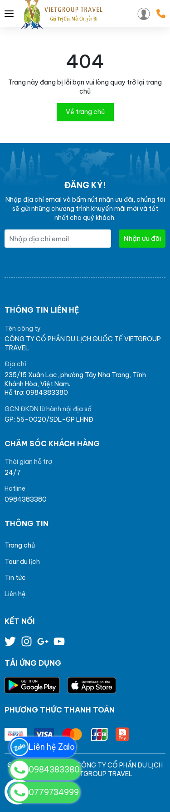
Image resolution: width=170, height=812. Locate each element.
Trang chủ (20, 545)
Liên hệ (15, 594)
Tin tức (15, 577)
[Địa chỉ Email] (58, 238)
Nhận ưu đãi (142, 238)
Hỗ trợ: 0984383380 (36, 393)
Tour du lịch (22, 562)
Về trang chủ (85, 112)
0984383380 (26, 499)
